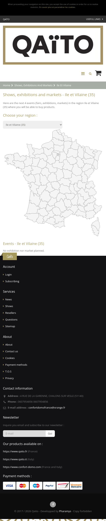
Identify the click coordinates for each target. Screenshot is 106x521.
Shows (9, 306)
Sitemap (10, 326)
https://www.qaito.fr (15, 451)
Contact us (11, 351)
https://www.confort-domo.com (22, 467)
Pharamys (65, 511)
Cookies (9, 358)
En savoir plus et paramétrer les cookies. (57, 7)
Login (8, 274)
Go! (50, 433)
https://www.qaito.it (15, 459)
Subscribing (12, 281)
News (8, 299)
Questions (11, 319)
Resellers (10, 313)
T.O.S (8, 371)
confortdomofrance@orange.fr (47, 407)
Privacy (9, 378)
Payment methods (16, 364)
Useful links (94, 19)
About (8, 344)
